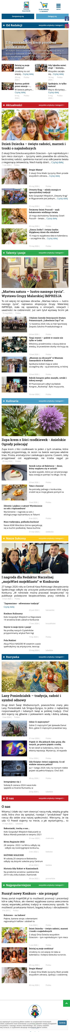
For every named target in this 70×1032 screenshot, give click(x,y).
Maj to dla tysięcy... (57, 89)
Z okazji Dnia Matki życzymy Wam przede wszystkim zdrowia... (48, 174)
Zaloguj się (52, 16)
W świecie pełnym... (24, 89)
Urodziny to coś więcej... (22, 72)
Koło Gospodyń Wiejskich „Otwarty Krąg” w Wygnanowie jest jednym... (48, 197)
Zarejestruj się (18, 16)
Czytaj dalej (28, 74)
